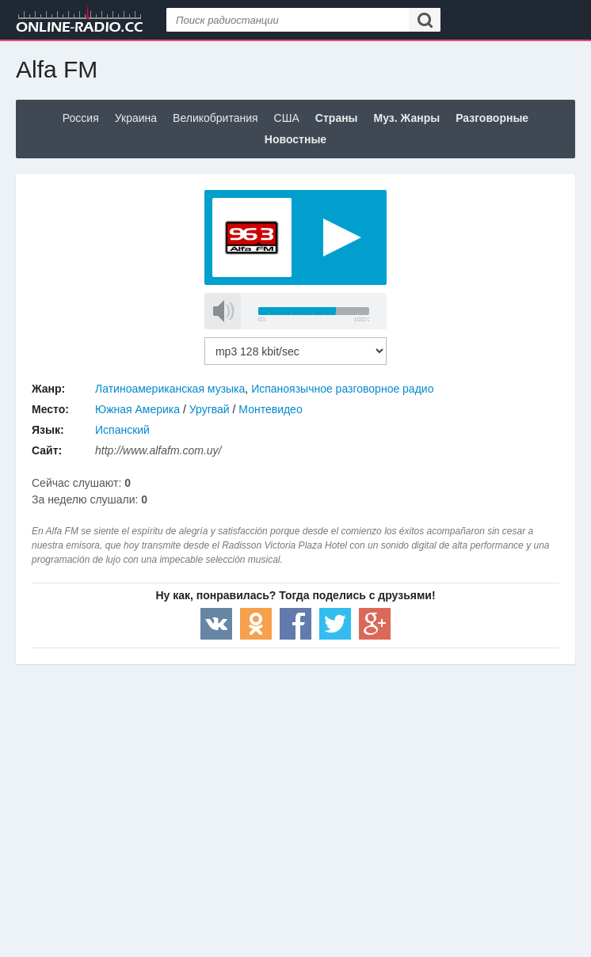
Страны (336, 118)
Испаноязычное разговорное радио (342, 388)
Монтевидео (270, 409)
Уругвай (209, 409)
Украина (136, 118)
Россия (81, 118)
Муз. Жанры (407, 118)
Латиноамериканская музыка (170, 388)
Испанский (122, 429)
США (286, 118)
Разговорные (492, 118)
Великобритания (215, 118)
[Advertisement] (295, 791)
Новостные (295, 139)
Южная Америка (137, 409)
